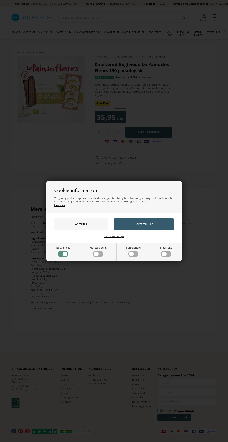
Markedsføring (98, 251)
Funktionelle (133, 251)
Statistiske (166, 251)
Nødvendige (63, 251)
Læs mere (59, 205)
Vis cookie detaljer (114, 236)
